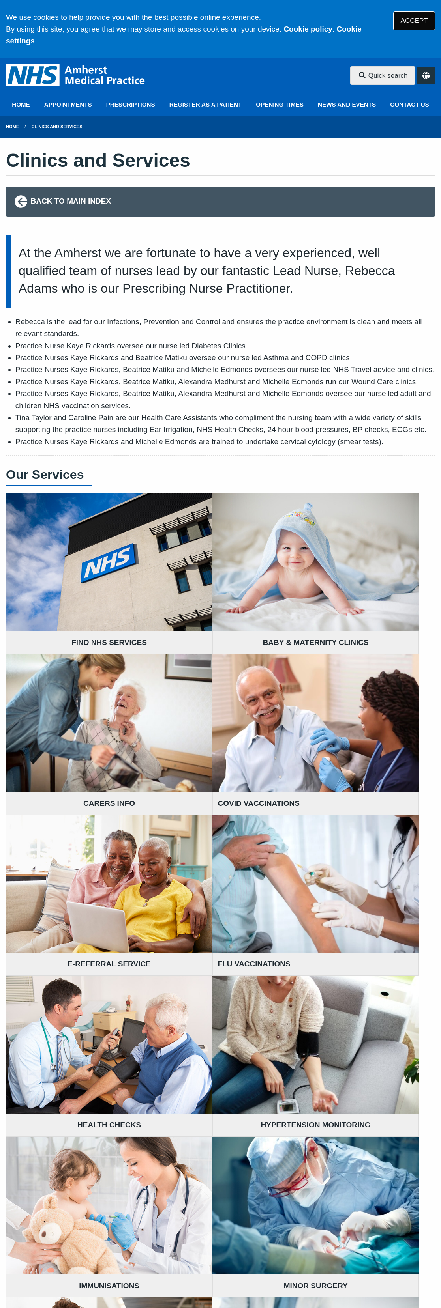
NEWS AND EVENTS (347, 104)
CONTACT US (409, 104)
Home (12, 126)
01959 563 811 (217, 1186)
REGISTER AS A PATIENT (205, 104)
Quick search (383, 75)
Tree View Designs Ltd (48, 1278)
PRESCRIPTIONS (130, 104)
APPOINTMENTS (68, 104)
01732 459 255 (70, 1186)
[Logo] (76, 75)
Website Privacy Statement (273, 1251)
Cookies (337, 1251)
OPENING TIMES (280, 104)
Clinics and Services (57, 126)
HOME (21, 104)
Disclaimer (122, 1251)
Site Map (371, 1251)
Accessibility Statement (185, 1251)
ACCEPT (414, 20)
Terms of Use (76, 1251)
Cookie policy (307, 29)
